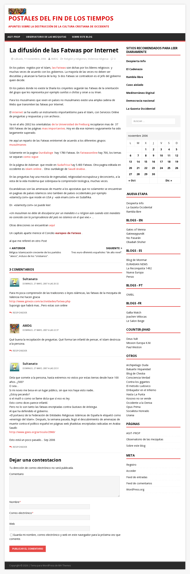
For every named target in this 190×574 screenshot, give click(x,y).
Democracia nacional (140, 100)
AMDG (54, 58)
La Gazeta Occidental (140, 108)
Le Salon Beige (135, 321)
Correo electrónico (20, 513)
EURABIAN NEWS (137, 264)
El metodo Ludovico (138, 386)
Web (12, 524)
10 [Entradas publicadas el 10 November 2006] (161, 155)
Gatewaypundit (135, 233)
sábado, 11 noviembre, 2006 (30, 58)
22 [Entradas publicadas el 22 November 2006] (145, 168)
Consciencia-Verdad (138, 377)
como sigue (30, 157)
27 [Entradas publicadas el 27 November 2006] (130, 174)
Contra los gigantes (138, 382)
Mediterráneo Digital (140, 93)
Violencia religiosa (98, 58)
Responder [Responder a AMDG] (20, 350)
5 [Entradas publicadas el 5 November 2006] (176, 149)
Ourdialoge (45, 152)
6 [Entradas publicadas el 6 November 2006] (130, 155)
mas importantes (53, 128)
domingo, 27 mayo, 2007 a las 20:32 (41, 283)
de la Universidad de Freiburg (71, 124)
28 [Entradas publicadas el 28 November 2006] (138, 174)
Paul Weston (134, 347)
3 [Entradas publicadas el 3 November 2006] (161, 149)
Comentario (16, 474)
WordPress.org (135, 489)
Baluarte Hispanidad (138, 369)
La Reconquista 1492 (139, 268)
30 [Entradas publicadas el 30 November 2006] (153, 174)
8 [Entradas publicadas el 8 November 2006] (145, 155)
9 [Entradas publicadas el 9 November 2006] (153, 155)
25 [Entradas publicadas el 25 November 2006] (168, 168)
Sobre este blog (82, 36)
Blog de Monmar (136, 260)
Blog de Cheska (135, 373)
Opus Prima (133, 407)
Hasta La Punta (135, 394)
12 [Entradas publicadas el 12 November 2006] (176, 155)
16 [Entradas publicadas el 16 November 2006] (153, 161)
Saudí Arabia (77, 169)
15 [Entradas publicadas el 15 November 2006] (145, 161)
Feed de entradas (136, 477)
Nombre (14, 502)
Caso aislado (134, 85)
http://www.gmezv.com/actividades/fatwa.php (39, 301)
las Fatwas (59, 67)
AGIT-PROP (13, 36)
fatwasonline (89, 152)
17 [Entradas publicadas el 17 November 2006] (161, 161)
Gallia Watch (133, 312)
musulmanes (17, 144)
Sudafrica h (64, 165)
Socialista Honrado (137, 411)
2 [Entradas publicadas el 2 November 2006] (153, 149)
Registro (131, 464)
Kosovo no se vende (138, 398)
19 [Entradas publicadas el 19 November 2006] (176, 161)
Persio (130, 276)
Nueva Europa (134, 272)
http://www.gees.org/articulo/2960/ (32, 432)
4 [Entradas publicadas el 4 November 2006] (169, 149)
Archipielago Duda (137, 365)
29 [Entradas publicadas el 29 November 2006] (145, 174)
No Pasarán (133, 238)
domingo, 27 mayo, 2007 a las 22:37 (41, 330)
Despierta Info (136, 61)
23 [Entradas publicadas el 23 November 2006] (153, 168)
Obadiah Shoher (136, 242)
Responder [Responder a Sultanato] (20, 312)
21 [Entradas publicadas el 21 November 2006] (138, 168)
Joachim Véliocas (136, 316)
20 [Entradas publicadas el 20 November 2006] (130, 168)
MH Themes (64, 565)
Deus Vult (132, 339)
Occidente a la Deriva (139, 402)
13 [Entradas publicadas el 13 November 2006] (130, 161)
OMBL (130, 294)
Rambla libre (134, 77)
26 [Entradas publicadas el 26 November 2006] (176, 168)
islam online (33, 169)
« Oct (132, 180)
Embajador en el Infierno (141, 390)
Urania (130, 415)
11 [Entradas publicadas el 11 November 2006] (168, 155)
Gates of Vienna (136, 229)
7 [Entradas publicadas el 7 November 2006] (138, 155)
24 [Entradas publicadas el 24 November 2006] (161, 168)
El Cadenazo (134, 69)
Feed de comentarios (139, 483)
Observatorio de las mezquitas (46, 36)
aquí (52, 225)
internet (17, 112)
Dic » (169, 180)
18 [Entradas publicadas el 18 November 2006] (168, 161)
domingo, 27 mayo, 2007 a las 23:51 (41, 368)
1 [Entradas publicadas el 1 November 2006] (145, 149)
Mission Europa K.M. (138, 343)
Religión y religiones (75, 58)
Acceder (131, 471)
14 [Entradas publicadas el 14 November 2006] (138, 161)
